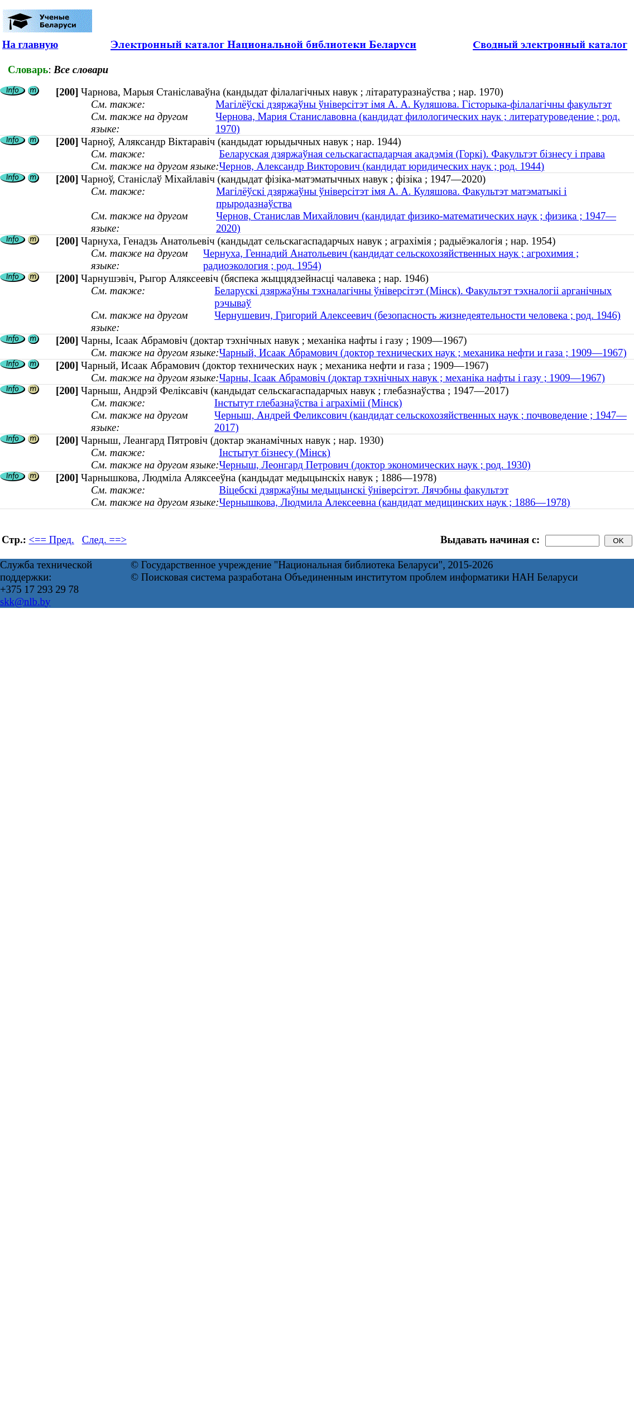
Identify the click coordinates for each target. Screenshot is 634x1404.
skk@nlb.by (25, 601)
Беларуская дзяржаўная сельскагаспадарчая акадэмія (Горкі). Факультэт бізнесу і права (412, 154)
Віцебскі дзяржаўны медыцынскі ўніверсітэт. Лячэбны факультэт (363, 490)
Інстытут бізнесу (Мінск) (274, 452)
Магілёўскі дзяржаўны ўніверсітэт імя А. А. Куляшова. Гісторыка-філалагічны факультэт (413, 104)
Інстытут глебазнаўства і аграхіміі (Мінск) (308, 403)
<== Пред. (51, 539)
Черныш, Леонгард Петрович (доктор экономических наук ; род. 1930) (374, 465)
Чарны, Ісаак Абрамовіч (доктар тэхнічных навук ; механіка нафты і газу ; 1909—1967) (411, 378)
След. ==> (104, 539)
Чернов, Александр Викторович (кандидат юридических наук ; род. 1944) (381, 166)
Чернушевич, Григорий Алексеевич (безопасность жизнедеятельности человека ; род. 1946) (417, 315)
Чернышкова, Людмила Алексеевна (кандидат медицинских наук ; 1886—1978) (394, 502)
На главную (30, 44)
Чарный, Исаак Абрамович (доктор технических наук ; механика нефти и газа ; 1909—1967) (422, 352)
